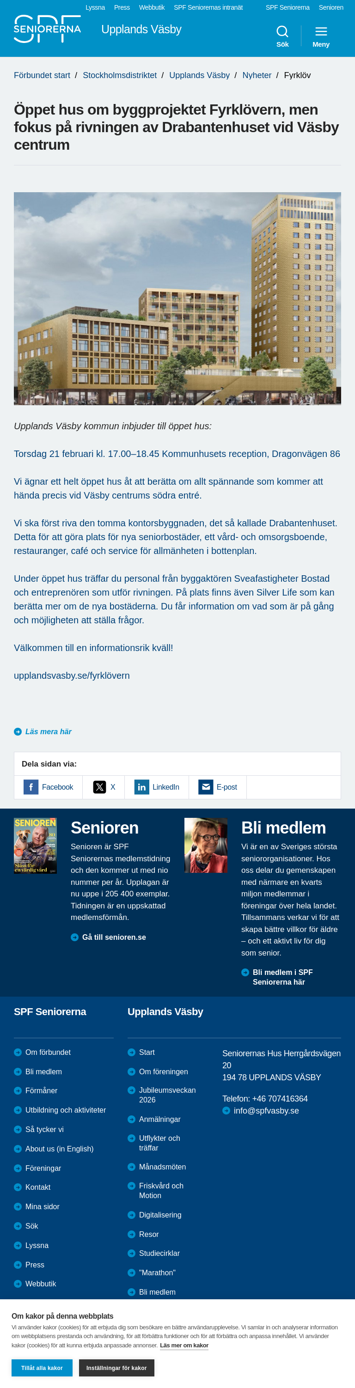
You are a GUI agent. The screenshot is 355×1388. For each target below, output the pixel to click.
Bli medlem (43, 1072)
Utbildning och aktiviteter (65, 1110)
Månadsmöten (162, 1167)
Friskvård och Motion (161, 1190)
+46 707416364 (279, 1098)
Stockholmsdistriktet (120, 75)
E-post (227, 787)
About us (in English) (59, 1149)
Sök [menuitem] (282, 36)
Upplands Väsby (199, 75)
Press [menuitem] (122, 7)
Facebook (57, 787)
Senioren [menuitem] (331, 7)
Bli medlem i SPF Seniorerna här (283, 977)
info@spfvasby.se (266, 1110)
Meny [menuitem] (321, 36)
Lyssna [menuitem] (95, 7)
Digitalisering (160, 1215)
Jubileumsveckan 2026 (167, 1095)
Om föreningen (163, 1072)
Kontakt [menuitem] (37, 1187)
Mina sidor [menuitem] (42, 1207)
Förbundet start (42, 75)
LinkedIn (166, 787)
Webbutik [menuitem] (152, 7)
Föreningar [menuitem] (43, 1168)
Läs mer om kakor (184, 1345)
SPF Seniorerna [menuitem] (288, 7)
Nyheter (256, 75)
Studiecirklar (159, 1253)
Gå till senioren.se (114, 937)
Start (147, 1052)
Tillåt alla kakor (42, 1368)
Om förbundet (48, 1052)
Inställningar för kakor (116, 1368)
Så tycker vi (44, 1129)
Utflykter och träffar (159, 1143)
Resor (149, 1234)
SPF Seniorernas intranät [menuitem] (208, 7)
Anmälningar (160, 1119)
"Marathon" (157, 1273)
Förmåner (41, 1091)
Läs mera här (48, 732)
